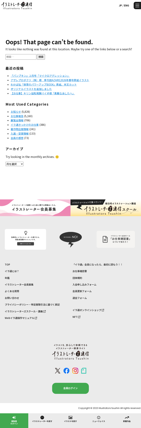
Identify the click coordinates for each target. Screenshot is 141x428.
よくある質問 (12, 291)
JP (120, 5)
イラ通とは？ (12, 271)
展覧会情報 (17, 120)
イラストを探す (70, 418)
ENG (126, 5)
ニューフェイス (98, 418)
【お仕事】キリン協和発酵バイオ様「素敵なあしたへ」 (43, 93)
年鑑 (7, 278)
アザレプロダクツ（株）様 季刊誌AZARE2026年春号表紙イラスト (50, 80)
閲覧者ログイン (14, 420)
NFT (76, 317)
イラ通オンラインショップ (88, 310)
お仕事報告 (17, 116)
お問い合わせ (12, 298)
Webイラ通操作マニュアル (21, 318)
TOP (7, 264)
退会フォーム (80, 298)
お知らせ (16, 111)
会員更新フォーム (82, 291)
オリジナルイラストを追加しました (31, 89)
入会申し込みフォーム (84, 284)
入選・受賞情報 (20, 133)
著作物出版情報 (20, 129)
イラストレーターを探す (42, 418)
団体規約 (77, 278)
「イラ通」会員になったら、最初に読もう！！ (98, 264)
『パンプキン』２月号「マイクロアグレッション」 (40, 75)
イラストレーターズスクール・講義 (25, 311)
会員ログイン (70, 388)
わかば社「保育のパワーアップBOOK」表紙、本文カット (44, 84)
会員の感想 (17, 138)
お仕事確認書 (80, 271)
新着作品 (127, 418)
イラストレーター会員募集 (19, 284)
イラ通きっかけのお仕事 (25, 125)
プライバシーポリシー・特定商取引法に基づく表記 (32, 304)
